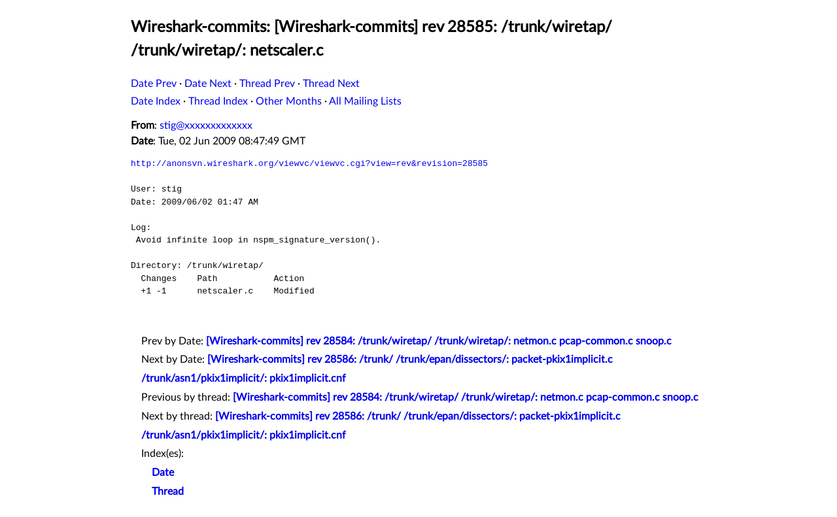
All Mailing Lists (365, 101)
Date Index (155, 101)
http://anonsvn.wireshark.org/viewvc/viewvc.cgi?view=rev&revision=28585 (309, 163)
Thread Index (218, 101)
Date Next (207, 83)
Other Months (289, 101)
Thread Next (331, 83)
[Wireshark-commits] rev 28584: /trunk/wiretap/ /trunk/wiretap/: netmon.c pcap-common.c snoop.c (439, 341)
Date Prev (154, 83)
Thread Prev (267, 83)
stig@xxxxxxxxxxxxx (206, 125)
